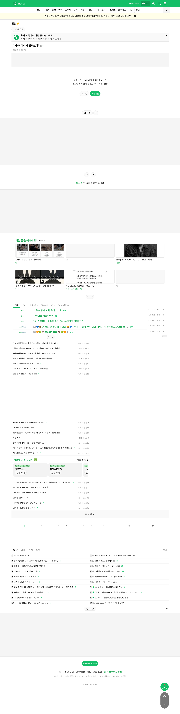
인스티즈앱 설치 (90, 663)
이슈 (47, 10)
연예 (60, 10)
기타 (53, 305)
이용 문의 (69, 672)
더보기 (90, 514)
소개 (60, 672)
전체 (16, 305)
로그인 (84, 93)
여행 (23, 39)
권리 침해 (97, 672)
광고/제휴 (80, 672)
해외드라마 (55, 39)
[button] (88, 297)
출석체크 (122, 10)
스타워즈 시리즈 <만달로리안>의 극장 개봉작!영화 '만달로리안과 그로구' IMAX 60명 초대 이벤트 (87, 16)
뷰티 (97, 10)
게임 (131, 10)
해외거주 (42, 39)
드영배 (68, 10)
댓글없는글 (63, 305)
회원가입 (145, 3)
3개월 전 (15, 50)
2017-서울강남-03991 (107, 676)
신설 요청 (18, 29)
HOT (39, 10)
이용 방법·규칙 (134, 3)
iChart (112, 10)
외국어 (31, 39)
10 (104, 526)
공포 (90, 10)
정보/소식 (34, 305)
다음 (128, 526)
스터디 (104, 10)
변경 (138, 10)
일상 (54, 10)
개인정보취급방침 (113, 672)
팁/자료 (44, 305)
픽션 (83, 10)
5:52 (165, 550)
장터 (76, 10)
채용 (89, 672)
